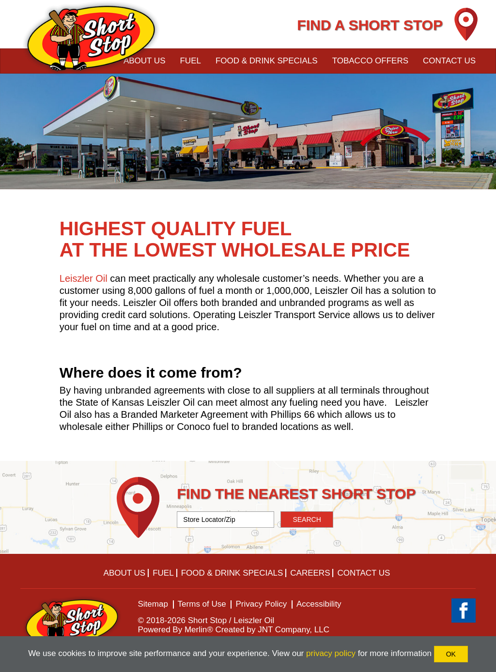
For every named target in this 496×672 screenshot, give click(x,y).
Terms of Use (202, 604)
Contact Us (449, 60)
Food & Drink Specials (267, 60)
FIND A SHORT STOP (370, 25)
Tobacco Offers (370, 60)
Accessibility (318, 604)
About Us (125, 573)
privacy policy (331, 653)
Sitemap (153, 604)
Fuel (190, 60)
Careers (310, 573)
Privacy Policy (261, 604)
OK (451, 654)
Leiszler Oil (84, 278)
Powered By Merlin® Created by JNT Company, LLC (234, 629)
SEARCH (307, 519)
